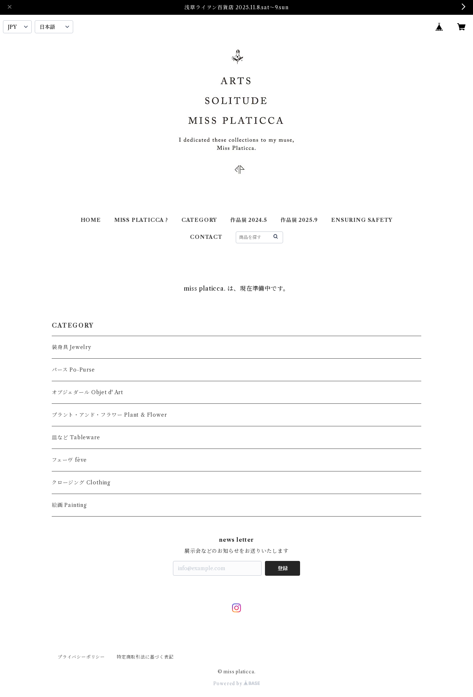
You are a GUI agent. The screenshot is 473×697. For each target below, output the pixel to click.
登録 (283, 568)
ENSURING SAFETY (361, 220)
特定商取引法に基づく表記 (145, 657)
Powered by (236, 683)
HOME (91, 220)
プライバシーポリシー (81, 657)
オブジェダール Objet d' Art (87, 392)
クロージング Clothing (81, 482)
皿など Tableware (76, 437)
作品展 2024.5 (248, 220)
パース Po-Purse (73, 369)
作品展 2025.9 (299, 220)
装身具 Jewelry (71, 347)
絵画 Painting (69, 505)
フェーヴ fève (69, 460)
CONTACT (206, 237)
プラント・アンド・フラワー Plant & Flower (109, 415)
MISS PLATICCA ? (141, 220)
